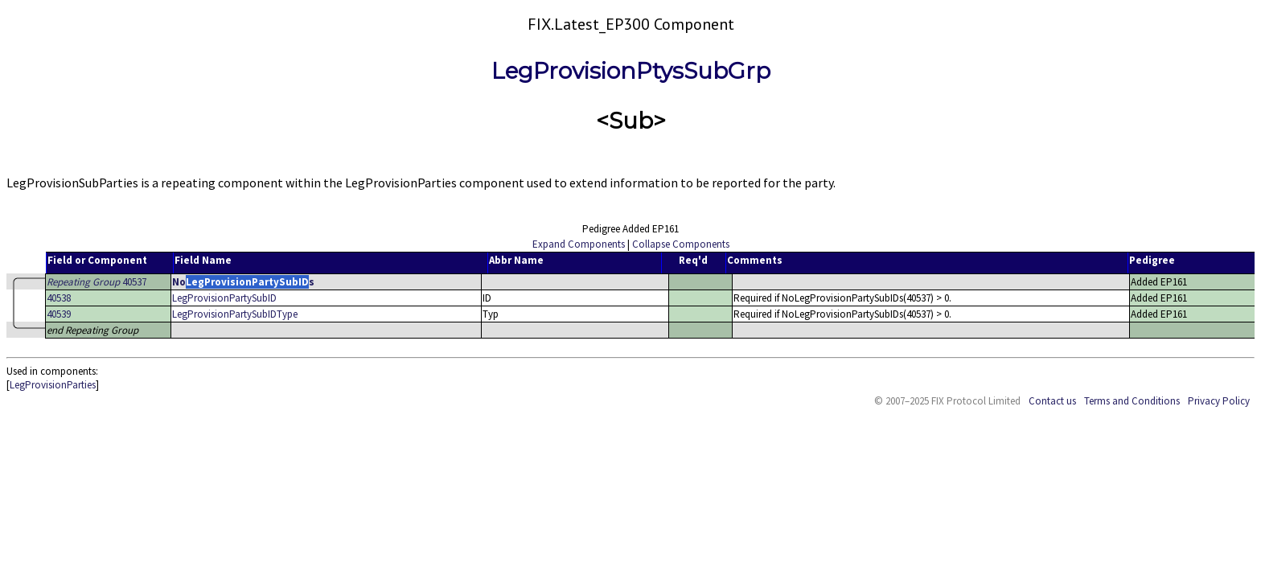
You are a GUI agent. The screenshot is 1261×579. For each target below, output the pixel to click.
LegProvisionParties (53, 385)
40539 (59, 314)
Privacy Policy (1219, 401)
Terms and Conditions (1132, 401)
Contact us (1052, 401)
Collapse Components (680, 244)
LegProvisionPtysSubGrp (630, 70)
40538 (59, 298)
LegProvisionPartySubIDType (235, 314)
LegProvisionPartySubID (224, 298)
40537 (96, 282)
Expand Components (578, 244)
